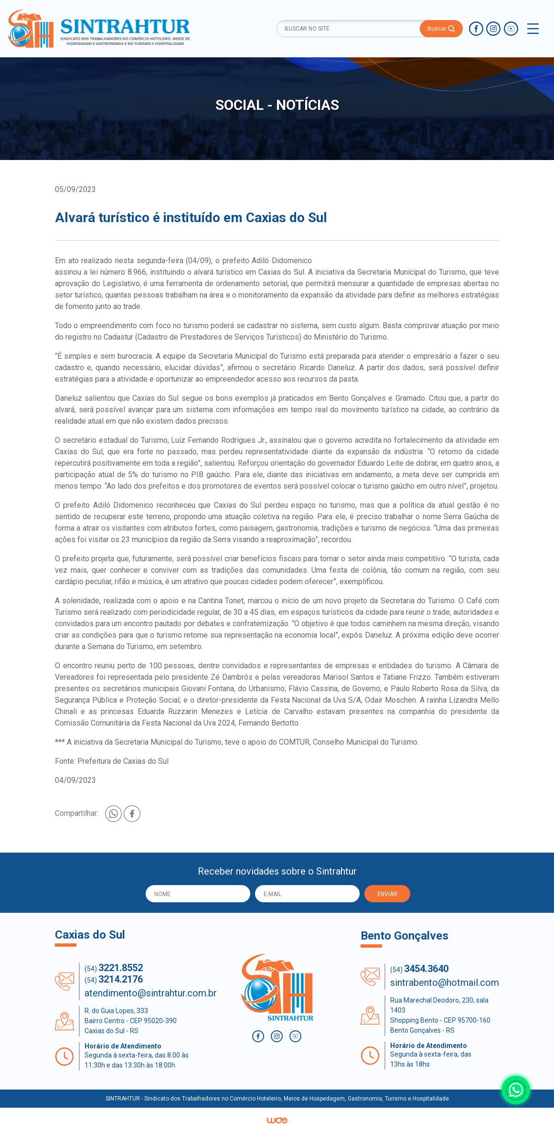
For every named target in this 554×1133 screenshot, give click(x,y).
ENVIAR (387, 894)
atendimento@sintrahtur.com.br (151, 993)
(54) (114, 967)
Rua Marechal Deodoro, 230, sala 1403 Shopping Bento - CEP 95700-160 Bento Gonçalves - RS (440, 1015)
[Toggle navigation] (533, 28)
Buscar (441, 28)
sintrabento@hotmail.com (444, 982)
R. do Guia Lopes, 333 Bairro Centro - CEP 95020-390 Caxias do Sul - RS (131, 1021)
